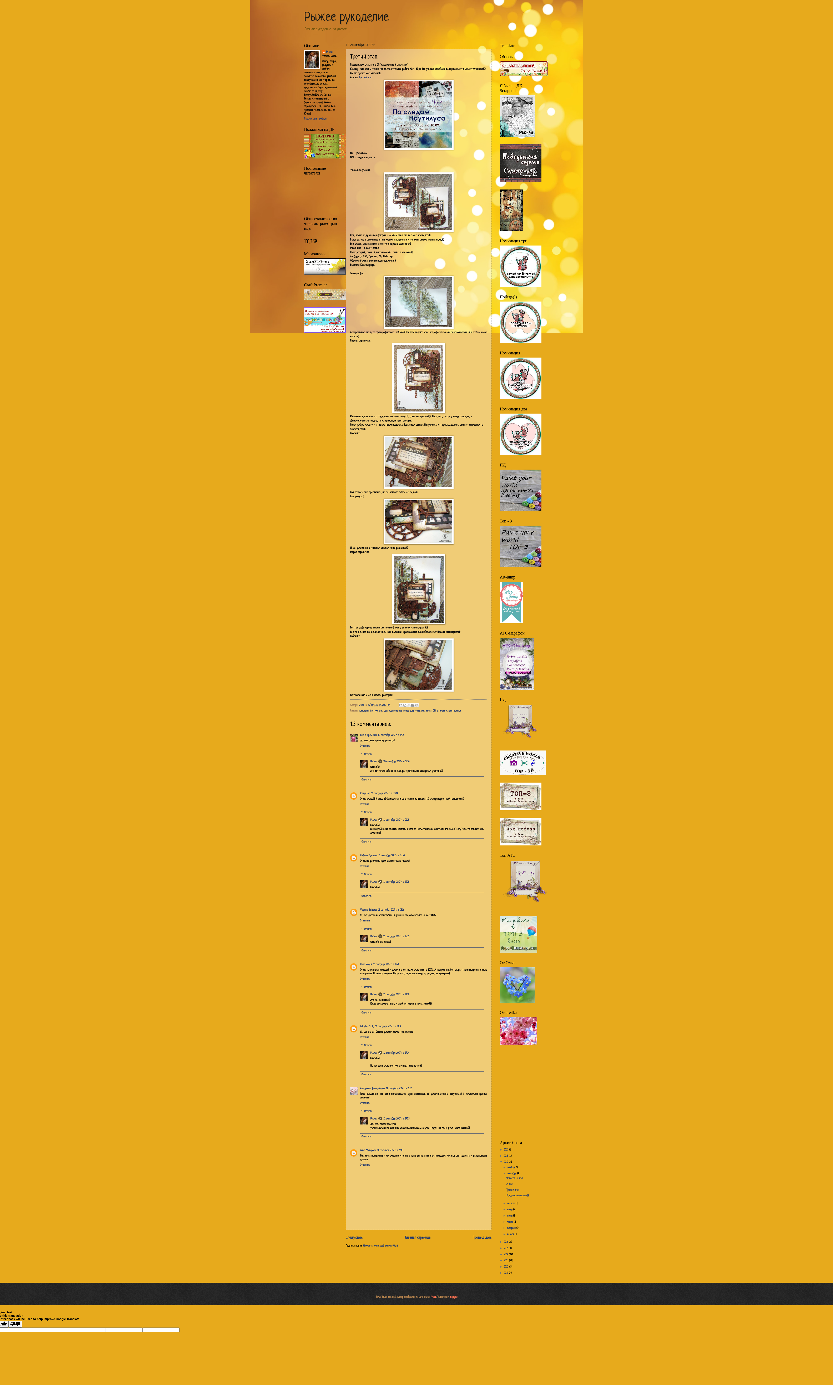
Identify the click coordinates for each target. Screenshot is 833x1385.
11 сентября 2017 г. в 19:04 (388, 1026)
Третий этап (365, 77)
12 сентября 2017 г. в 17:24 (396, 1053)
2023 (506, 1149)
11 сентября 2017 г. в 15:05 (396, 882)
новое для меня (411, 710)
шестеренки (454, 710)
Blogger (453, 1297)
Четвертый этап (514, 1178)
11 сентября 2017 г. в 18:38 (396, 994)
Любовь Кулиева (368, 855)
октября (511, 1167)
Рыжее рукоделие (346, 17)
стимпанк (442, 710)
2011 (506, 1273)
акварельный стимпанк (370, 710)
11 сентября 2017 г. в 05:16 (391, 910)
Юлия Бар (365, 793)
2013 (506, 1260)
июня (510, 1215)
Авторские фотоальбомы (372, 1088)
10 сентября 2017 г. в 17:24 (396, 761)
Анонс (509, 1184)
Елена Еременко (368, 735)
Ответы (368, 754)
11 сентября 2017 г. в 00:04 (384, 793)
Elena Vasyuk (366, 964)
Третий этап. (512, 1190)
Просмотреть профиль (315, 118)
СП (434, 710)
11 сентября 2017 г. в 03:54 (392, 855)
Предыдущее (482, 1238)
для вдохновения (393, 710)
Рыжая (373, 761)
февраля (511, 1228)
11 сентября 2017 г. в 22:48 (390, 1150)
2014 (506, 1254)
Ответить (365, 746)
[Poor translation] (15, 1324)
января (511, 1234)
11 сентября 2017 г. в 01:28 (396, 820)
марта (510, 1222)
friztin (433, 1297)
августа (511, 1203)
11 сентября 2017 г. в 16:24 (386, 964)
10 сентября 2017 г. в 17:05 (391, 735)
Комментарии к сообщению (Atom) (380, 1245)
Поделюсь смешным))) (517, 1195)
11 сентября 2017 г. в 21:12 (399, 1088)
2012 (506, 1266)
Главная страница (417, 1238)
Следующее (354, 1238)
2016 (506, 1242)
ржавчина (426, 710)
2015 (506, 1248)
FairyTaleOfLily (367, 1026)
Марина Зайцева (368, 910)
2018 (506, 1156)
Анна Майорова (368, 1150)
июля (510, 1209)
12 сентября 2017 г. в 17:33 (396, 1118)
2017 (506, 1162)
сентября (512, 1173)
